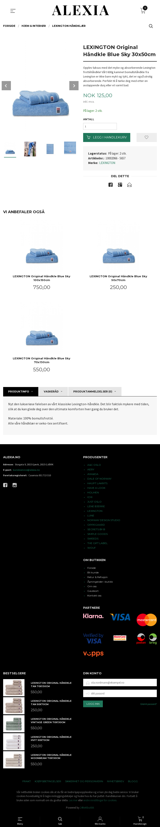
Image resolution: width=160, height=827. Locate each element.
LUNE (90, 517)
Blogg (133, 782)
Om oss (92, 587)
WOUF (91, 549)
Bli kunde (93, 573)
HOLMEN (93, 493)
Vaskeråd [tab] (51, 392)
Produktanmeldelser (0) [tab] (92, 392)
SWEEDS (92, 540)
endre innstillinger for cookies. (100, 801)
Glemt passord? (148, 705)
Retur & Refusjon (97, 578)
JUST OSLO (94, 503)
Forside (91, 569)
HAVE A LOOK (96, 489)
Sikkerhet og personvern (84, 782)
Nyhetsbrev (115, 782)
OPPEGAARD (96, 526)
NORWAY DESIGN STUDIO (103, 521)
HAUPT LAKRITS (97, 484)
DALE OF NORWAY (99, 480)
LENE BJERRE (96, 507)
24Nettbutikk (87, 809)
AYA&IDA (92, 475)
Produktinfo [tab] (18, 392)
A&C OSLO (94, 466)
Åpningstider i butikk (100, 582)
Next (74, 85)
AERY (90, 470)
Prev (6, 85)
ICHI (89, 498)
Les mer (73, 801)
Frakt (26, 782)
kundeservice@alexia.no (26, 471)
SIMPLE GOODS (97, 535)
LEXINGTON (107, 164)
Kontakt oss (94, 596)
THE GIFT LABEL (97, 544)
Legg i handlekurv (107, 138)
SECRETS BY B (96, 530)
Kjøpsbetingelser (48, 782)
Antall (88, 119)
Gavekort (93, 592)
